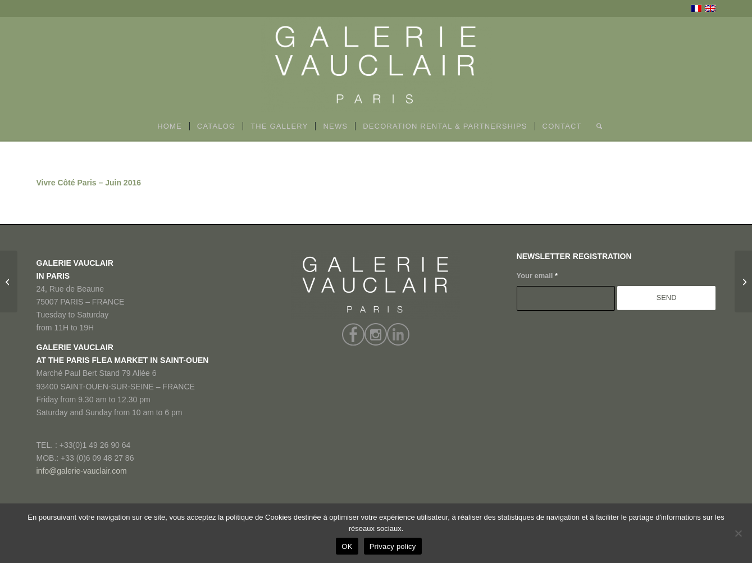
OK (346, 546)
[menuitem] (169, 126)
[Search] (595, 126)
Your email (537, 275)
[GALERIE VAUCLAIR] (376, 64)
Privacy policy (393, 546)
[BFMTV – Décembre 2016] (8, 281)
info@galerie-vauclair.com (82, 470)
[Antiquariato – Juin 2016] (743, 281)
